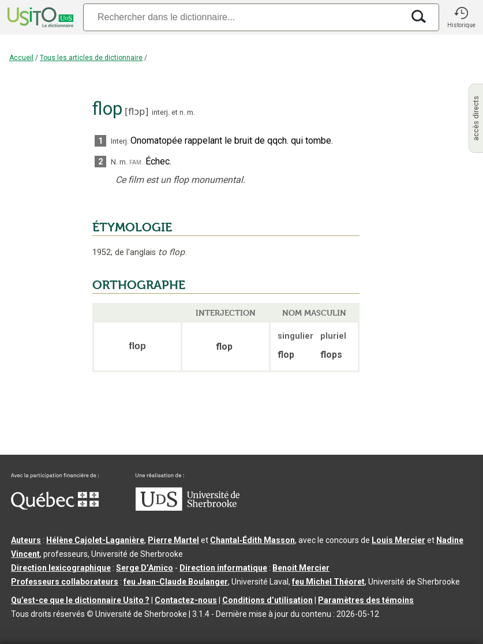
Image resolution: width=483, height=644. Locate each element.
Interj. (120, 141)
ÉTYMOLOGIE (132, 227)
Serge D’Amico (144, 567)
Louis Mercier (398, 540)
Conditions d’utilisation (267, 600)
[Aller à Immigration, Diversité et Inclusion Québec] (55, 506)
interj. (161, 112)
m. (191, 112)
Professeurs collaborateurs (64, 581)
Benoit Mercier (301, 567)
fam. (136, 162)
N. (114, 162)
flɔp (136, 111)
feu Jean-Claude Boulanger (175, 581)
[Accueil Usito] (39, 17)
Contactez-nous (186, 600)
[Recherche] (243, 17)
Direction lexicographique (61, 567)
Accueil (21, 58)
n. (182, 112)
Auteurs (26, 540)
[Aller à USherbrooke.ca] (187, 507)
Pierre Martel (173, 540)
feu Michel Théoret (328, 581)
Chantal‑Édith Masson (252, 540)
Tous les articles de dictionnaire (91, 58)
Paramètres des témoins (366, 600)
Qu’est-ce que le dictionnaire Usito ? (80, 600)
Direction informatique (223, 567)
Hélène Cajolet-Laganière (95, 540)
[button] (461, 17)
